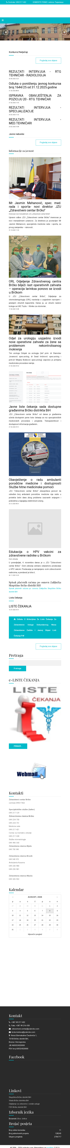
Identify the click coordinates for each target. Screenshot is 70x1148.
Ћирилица (59, 2)
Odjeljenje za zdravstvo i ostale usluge (24, 1104)
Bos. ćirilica (22, 1119)
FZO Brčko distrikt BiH (18, 1107)
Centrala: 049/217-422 (16, 2)
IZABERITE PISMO (40, 2)
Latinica (51, 2)
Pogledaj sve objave (48, 60)
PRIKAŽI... (18, 746)
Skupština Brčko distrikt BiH (20, 1097)
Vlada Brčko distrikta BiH (19, 1100)
